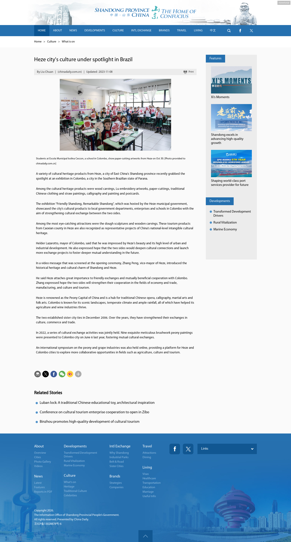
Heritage (69, 486)
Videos (38, 466)
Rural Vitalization (225, 222)
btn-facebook (240, 30)
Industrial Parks (118, 457)
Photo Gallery (42, 461)
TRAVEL (182, 30)
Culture (51, 41)
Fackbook (174, 449)
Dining (147, 457)
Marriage (148, 491)
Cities (37, 457)
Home (38, 41)
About (39, 446)
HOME (42, 30)
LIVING (198, 30)
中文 (213, 30)
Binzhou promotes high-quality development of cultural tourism (90, 422)
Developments (220, 201)
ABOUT (57, 30)
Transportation (152, 483)
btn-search (229, 30)
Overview (40, 452)
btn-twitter (251, 30)
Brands (114, 476)
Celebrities (70, 495)
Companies (116, 487)
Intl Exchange (119, 446)
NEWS (73, 30)
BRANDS (164, 30)
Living (147, 467)
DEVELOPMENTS (94, 30)
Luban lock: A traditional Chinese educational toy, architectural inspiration (97, 403)
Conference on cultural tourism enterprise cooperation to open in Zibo (94, 412)
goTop (145, 536)
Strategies (115, 483)
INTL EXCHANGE (141, 30)
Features (215, 58)
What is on (68, 41)
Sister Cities (116, 466)
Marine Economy (225, 229)
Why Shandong (119, 452)
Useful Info (149, 496)
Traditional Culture (75, 491)
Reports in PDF (43, 491)
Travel (147, 446)
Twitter (188, 449)
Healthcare (149, 478)
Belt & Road (116, 461)
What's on (70, 482)
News (38, 476)
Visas (146, 474)
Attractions (149, 452)
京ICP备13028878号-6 (47, 524)
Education (149, 487)
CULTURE (118, 30)
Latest (38, 483)
